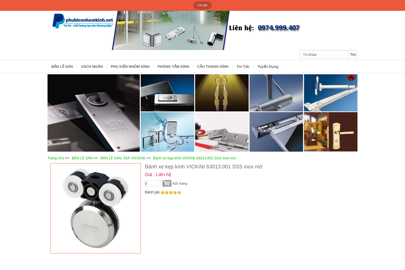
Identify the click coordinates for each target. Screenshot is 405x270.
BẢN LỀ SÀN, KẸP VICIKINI (122, 158)
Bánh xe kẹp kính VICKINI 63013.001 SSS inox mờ (194, 158)
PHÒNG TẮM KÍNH (173, 66)
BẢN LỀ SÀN (62, 66)
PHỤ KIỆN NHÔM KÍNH (130, 66)
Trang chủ (56, 158)
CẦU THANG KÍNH (213, 66)
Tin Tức (243, 66)
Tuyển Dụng (268, 66)
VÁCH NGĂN (92, 66)
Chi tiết (202, 5)
